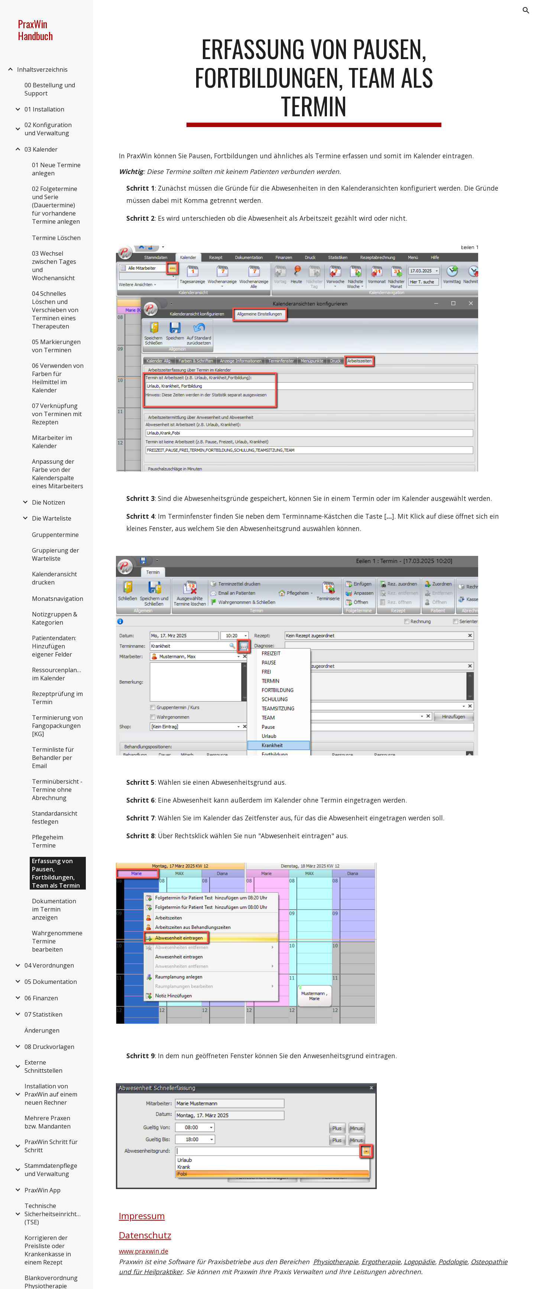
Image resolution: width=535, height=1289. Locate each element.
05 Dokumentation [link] (51, 982)
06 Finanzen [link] (41, 998)
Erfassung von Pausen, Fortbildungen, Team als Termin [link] (56, 873)
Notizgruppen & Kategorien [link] (54, 618)
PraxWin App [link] (43, 1190)
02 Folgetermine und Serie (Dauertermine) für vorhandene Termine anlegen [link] (56, 205)
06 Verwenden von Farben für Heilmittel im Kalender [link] (58, 378)
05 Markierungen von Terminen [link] (56, 346)
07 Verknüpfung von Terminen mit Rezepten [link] (57, 414)
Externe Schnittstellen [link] (43, 1066)
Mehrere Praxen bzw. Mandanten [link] (48, 1122)
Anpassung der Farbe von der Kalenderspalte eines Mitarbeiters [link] (57, 473)
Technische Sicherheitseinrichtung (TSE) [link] (55, 1214)
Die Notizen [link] (48, 502)
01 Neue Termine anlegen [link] (56, 169)
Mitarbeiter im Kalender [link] (52, 442)
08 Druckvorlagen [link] (49, 1047)
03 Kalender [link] (41, 149)
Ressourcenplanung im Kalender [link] (59, 674)
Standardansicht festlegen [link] (54, 817)
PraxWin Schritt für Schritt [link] (51, 1146)
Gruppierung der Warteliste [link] (55, 554)
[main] (314, 80)
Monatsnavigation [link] (57, 599)
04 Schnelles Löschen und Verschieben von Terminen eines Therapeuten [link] (55, 309)
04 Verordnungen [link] (49, 965)
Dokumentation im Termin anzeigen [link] (54, 909)
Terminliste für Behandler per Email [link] (53, 757)
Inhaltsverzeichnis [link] (42, 69)
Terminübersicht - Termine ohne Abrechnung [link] (57, 789)
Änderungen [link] (42, 1030)
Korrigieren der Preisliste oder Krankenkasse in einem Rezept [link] (48, 1250)
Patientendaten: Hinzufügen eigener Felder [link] (54, 646)
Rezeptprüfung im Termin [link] (57, 698)
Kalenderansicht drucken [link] (54, 578)
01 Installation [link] (44, 109)
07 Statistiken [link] (43, 1014)
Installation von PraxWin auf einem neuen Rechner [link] (51, 1094)
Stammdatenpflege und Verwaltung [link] (51, 1170)
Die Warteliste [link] (51, 518)
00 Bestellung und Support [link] (50, 89)
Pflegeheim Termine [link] (47, 841)
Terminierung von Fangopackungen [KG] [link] (57, 725)
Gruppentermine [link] (55, 535)
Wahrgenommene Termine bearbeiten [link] (57, 941)
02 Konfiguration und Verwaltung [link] (48, 129)
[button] (526, 10)
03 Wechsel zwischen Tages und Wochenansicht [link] (54, 265)
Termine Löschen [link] (56, 238)
